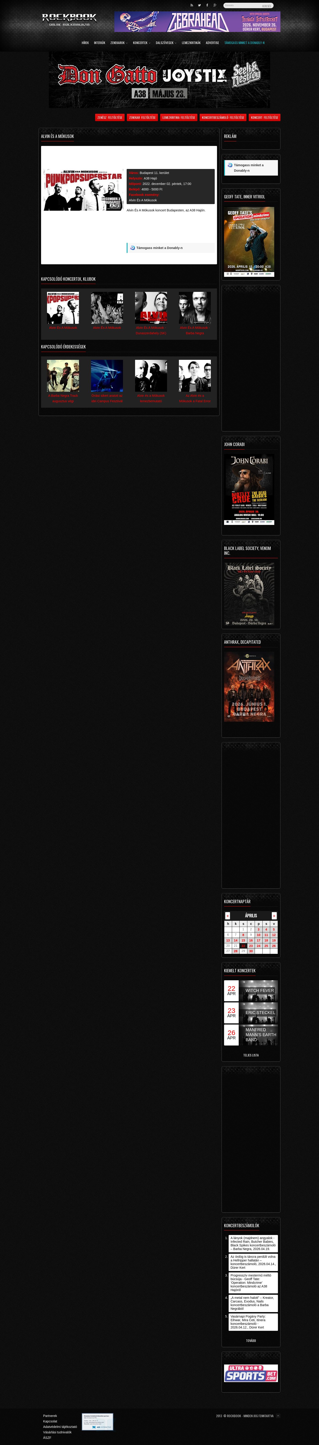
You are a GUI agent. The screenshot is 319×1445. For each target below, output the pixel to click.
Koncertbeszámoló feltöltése (223, 117)
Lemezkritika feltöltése (178, 117)
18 (266, 940)
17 (258, 940)
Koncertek (142, 43)
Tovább (251, 1340)
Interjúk (99, 43)
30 (251, 951)
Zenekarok (119, 43)
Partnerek (50, 1416)
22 (243, 945)
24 (258, 945)
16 (251, 940)
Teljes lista (251, 1055)
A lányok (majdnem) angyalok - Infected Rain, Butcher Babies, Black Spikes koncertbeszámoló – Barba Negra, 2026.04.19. (253, 1243)
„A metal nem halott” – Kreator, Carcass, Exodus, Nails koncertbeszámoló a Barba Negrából (252, 1303)
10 (258, 935)
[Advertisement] (171, 232)
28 (236, 951)
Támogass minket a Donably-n (244, 43)
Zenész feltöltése (109, 117)
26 (274, 945)
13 (228, 940)
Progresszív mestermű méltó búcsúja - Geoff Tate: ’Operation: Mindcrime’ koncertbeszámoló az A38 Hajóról (250, 1283)
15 (243, 940)
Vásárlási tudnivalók (57, 1432)
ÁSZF (47, 1438)
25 (266, 945)
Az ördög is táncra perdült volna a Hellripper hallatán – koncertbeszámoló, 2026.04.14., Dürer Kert (253, 1262)
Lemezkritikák (191, 43)
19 (274, 940)
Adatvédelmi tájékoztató (60, 1427)
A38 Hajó (150, 178)
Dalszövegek (166, 43)
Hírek (85, 43)
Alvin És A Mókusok (143, 200)
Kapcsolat (50, 1421)
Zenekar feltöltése (142, 117)
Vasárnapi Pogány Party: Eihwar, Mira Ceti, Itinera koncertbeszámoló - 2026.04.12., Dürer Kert (248, 1322)
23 (251, 945)
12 (274, 935)
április (251, 915)
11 (266, 935)
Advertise (212, 43)
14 (236, 940)
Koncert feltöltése (264, 117)
